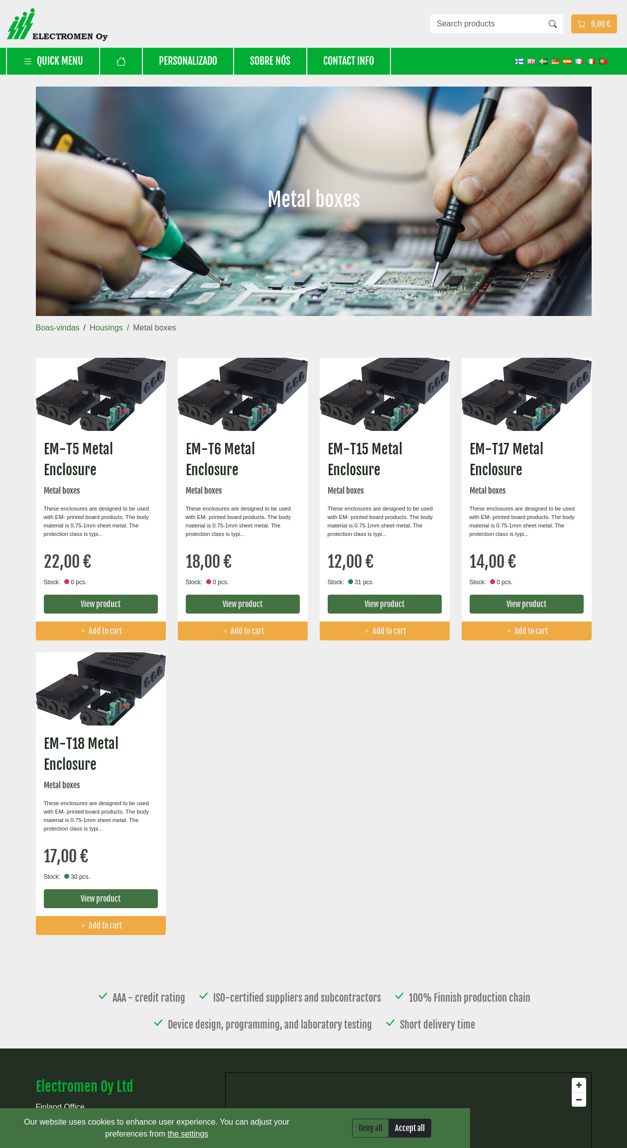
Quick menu (53, 61)
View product (101, 604)
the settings (188, 1134)
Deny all (370, 1128)
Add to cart (100, 631)
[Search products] (486, 23)
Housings (106, 327)
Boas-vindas (58, 327)
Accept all (410, 1128)
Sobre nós (270, 61)
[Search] (552, 23)
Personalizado (188, 61)
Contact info (348, 61)
